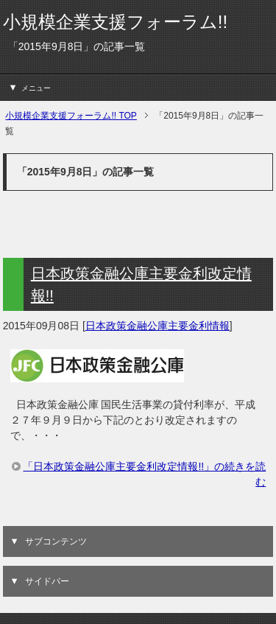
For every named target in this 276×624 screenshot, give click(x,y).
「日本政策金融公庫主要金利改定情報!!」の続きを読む (144, 474)
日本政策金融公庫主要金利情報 (157, 326)
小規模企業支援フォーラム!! (115, 22)
